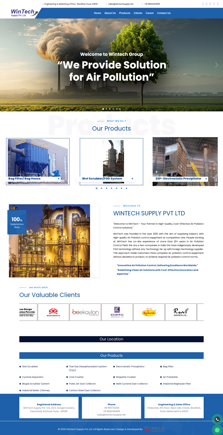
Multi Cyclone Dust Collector (132, 383)
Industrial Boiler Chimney (36, 390)
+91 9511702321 (111, 408)
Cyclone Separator (33, 377)
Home (97, 13)
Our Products (111, 355)
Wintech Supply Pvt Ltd (79, 429)
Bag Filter (168, 366)
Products (124, 13)
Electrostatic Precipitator (130, 366)
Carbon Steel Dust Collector (85, 390)
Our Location (111, 339)
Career (150, 13)
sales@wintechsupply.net (121, 4)
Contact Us (164, 13)
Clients (138, 13)
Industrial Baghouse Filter (177, 383)
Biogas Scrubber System (35, 383)
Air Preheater (170, 377)
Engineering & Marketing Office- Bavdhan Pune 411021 (71, 4)
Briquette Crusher (126, 377)
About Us (110, 13)
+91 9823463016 (152, 4)
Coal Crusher (76, 377)
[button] (96, 188)
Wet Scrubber (30, 366)
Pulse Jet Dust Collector (82, 383)
